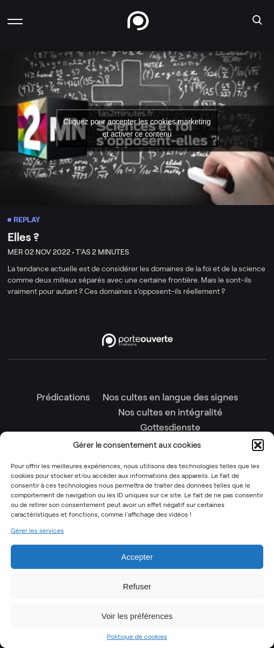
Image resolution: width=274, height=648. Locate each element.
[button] (258, 445)
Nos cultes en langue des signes (170, 397)
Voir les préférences (137, 616)
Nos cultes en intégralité (170, 412)
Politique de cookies (137, 636)
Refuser (137, 586)
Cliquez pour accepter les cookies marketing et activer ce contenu (137, 127)
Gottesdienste (170, 427)
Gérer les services (37, 530)
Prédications (63, 397)
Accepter (137, 556)
